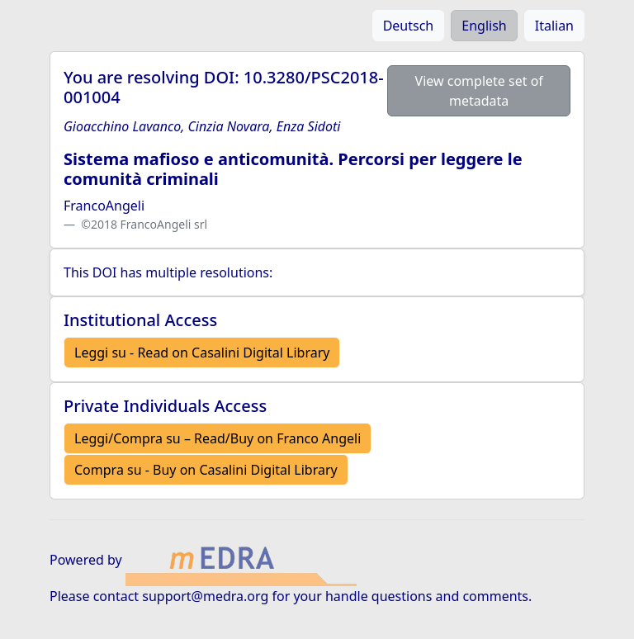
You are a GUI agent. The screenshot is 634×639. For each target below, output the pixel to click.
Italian (554, 26)
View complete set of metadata (479, 91)
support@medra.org (205, 596)
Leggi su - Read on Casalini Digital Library (201, 352)
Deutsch (408, 26)
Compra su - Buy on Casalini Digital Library (206, 470)
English (483, 26)
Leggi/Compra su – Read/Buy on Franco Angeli (217, 438)
